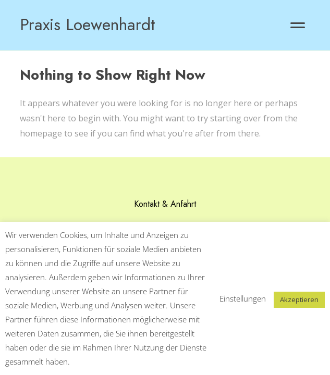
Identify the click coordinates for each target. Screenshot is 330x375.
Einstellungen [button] (242, 298)
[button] (297, 25)
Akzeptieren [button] (299, 299)
